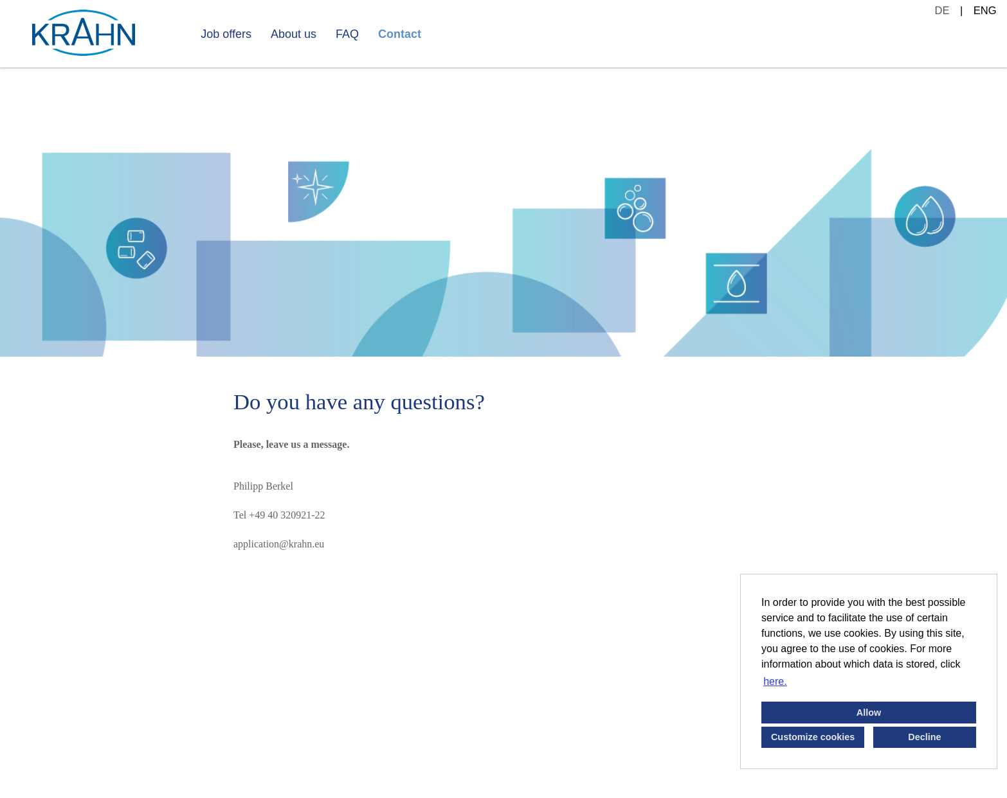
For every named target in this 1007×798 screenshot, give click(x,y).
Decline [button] (924, 737)
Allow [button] (869, 712)
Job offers (226, 34)
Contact (399, 34)
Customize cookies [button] (813, 737)
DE (942, 10)
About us (293, 34)
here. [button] (774, 681)
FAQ (347, 34)
